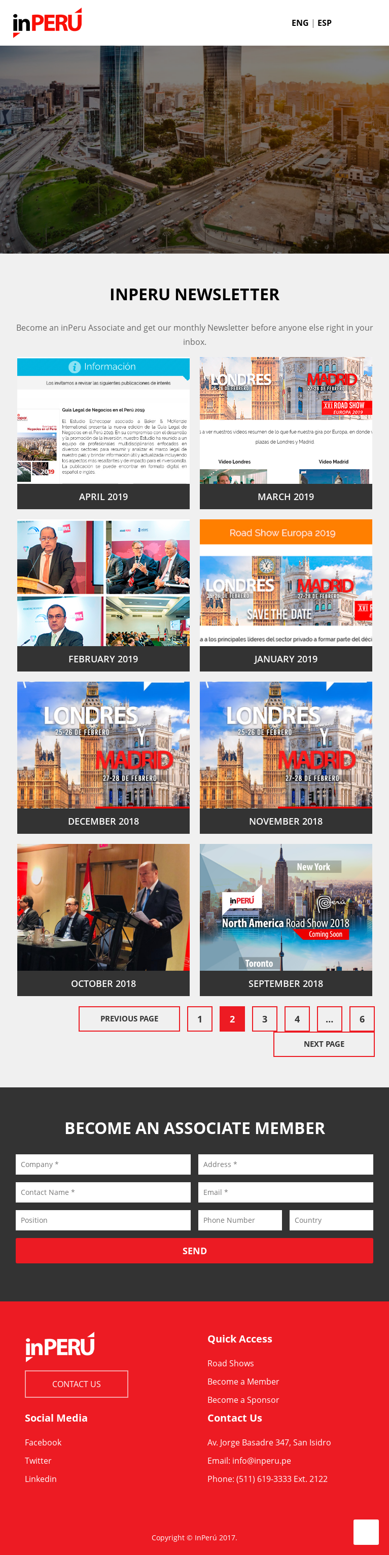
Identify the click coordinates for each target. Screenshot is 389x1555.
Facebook (43, 1442)
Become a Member (243, 1381)
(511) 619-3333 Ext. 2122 (282, 1479)
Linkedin (41, 1479)
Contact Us (76, 1384)
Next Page (324, 1044)
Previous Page (129, 1018)
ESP (324, 22)
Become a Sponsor (243, 1399)
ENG (300, 22)
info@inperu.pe (261, 1460)
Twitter (38, 1460)
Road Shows (230, 1363)
